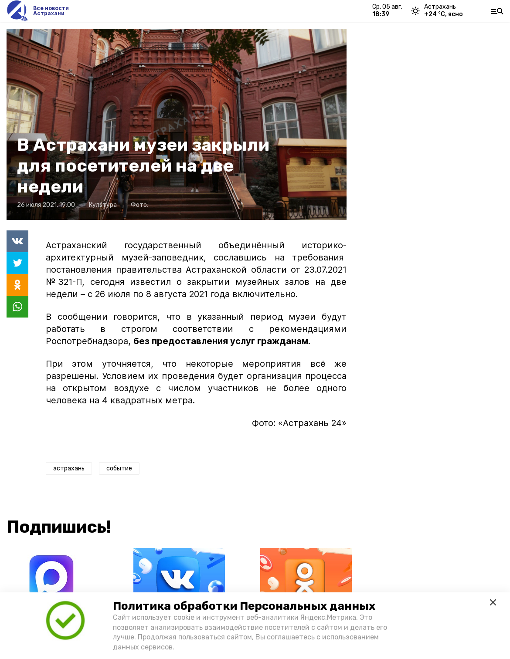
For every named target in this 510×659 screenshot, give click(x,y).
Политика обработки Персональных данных (244, 606)
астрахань (69, 468)
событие (119, 468)
